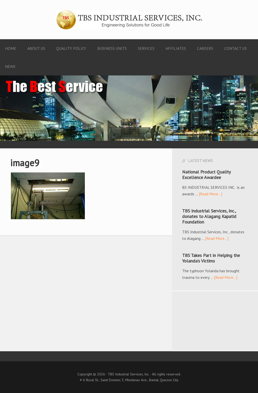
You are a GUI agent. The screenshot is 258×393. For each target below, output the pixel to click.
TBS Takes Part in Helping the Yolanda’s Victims (211, 258)
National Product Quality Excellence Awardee (206, 174)
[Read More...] (210, 193)
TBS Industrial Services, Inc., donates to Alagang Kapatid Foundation (209, 216)
